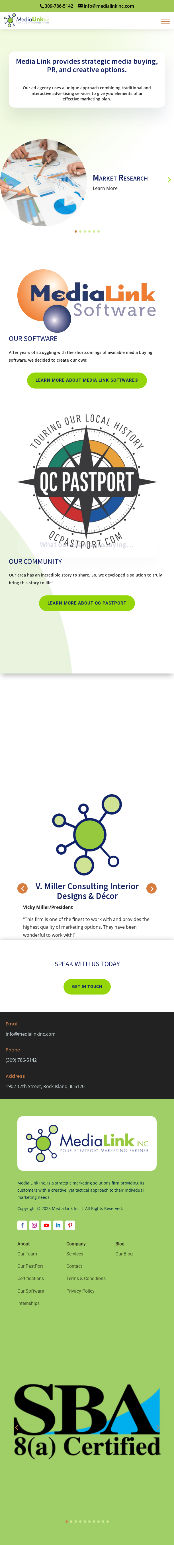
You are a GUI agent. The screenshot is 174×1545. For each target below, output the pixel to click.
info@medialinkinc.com (31, 1034)
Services (74, 1254)
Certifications (30, 1278)
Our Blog (124, 1254)
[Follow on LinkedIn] (58, 1225)
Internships (28, 1303)
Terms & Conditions (86, 1278)
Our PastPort (30, 1266)
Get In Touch (87, 986)
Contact (74, 1266)
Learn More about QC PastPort (87, 603)
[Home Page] (26, 20)
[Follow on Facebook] (22, 1225)
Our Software (30, 1291)
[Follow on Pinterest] (70, 1225)
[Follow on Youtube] (46, 1225)
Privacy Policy (80, 1291)
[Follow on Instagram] (34, 1225)
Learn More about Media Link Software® (87, 380)
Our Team (27, 1254)
